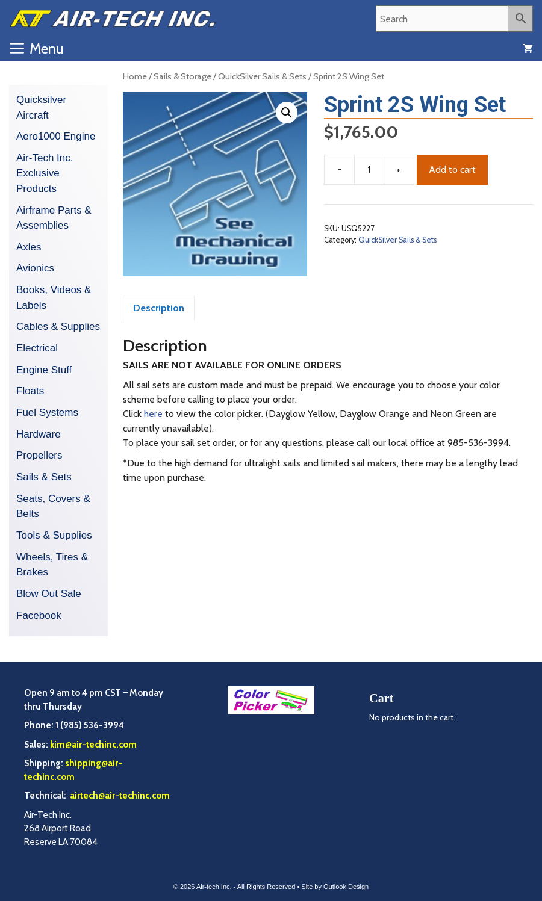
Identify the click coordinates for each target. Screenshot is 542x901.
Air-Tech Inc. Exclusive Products (44, 173)
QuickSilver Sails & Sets (262, 76)
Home (135, 76)
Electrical (37, 348)
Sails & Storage (182, 76)
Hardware (38, 434)
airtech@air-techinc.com (119, 795)
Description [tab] (158, 308)
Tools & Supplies (54, 535)
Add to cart (452, 169)
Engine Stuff (44, 370)
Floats (30, 391)
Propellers (39, 455)
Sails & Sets (44, 477)
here (153, 414)
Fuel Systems (47, 412)
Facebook (38, 615)
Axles (29, 247)
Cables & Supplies (58, 326)
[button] (286, 112)
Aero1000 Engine (55, 136)
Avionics (35, 268)
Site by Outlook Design (335, 886)
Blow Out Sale (48, 593)
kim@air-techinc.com (93, 744)
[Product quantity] (369, 170)
